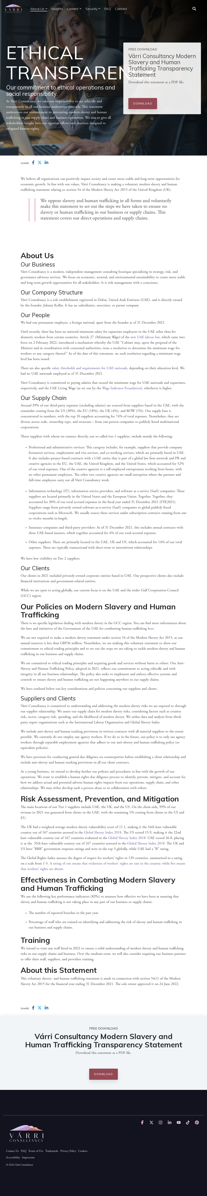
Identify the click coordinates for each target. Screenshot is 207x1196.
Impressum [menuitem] (28, 1157)
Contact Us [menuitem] (12, 1151)
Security (93, 9)
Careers (74, 9)
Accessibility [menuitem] (13, 1157)
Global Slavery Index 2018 (102, 833)
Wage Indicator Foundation (121, 388)
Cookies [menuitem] (83, 1151)
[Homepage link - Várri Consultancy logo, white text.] (26, 1144)
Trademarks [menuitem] (51, 1151)
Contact (121, 9)
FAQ (107, 9)
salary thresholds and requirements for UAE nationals (89, 368)
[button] (142, 1123)
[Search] (194, 8)
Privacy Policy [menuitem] (68, 1151)
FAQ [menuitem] (23, 1151)
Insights (57, 9)
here (151, 629)
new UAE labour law (144, 337)
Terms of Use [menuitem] (35, 1151)
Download (142, 103)
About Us (38, 9)
